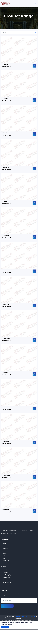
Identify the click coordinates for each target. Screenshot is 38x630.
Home (4, 543)
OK (5, 627)
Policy (4, 556)
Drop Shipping (7, 582)
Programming (6, 572)
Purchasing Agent (8, 575)
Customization (7, 580)
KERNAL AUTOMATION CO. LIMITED (25, 617)
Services (5, 551)
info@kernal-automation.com (8, 533)
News (4, 553)
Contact (5, 558)
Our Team (5, 548)
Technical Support (8, 570)
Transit (5, 585)
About (4, 546)
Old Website (6, 561)
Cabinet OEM (6, 577)
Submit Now (7, 606)
